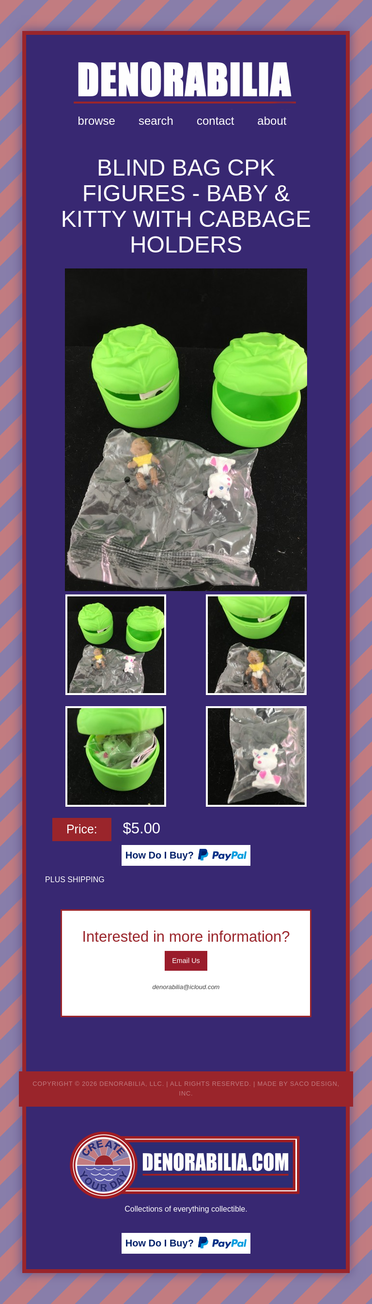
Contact (215, 120)
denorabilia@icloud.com (186, 987)
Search (156, 120)
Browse (96, 120)
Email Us (186, 960)
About (271, 120)
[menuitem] (96, 121)
